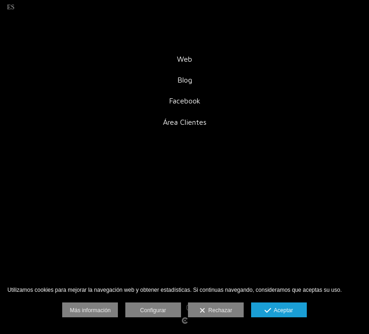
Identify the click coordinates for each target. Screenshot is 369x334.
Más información (90, 310)
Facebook (185, 100)
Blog (184, 80)
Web (184, 59)
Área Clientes (185, 122)
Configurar (153, 310)
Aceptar (279, 311)
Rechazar (216, 311)
